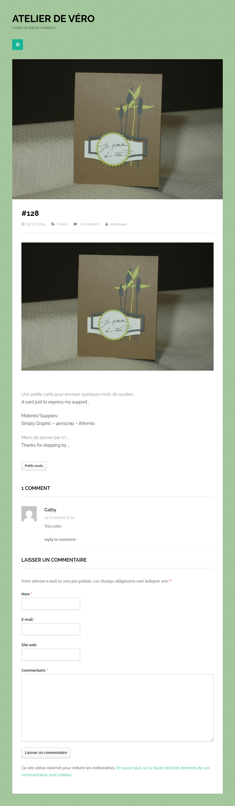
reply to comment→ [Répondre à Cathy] (61, 539)
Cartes (62, 224)
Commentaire (34, 670)
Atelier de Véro (53, 18)
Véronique (118, 224)
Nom (26, 594)
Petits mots (34, 466)
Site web (28, 645)
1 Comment (89, 224)
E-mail (28, 619)
